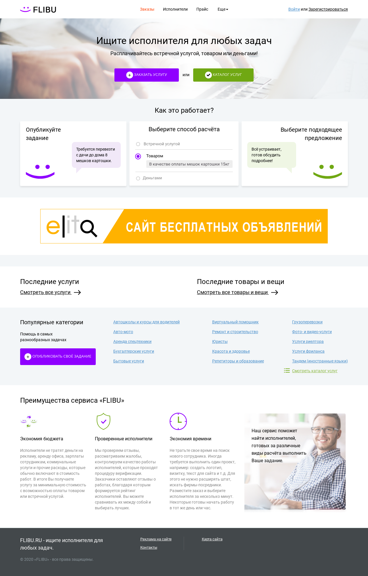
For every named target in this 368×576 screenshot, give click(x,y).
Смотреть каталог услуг (315, 370)
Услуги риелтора (308, 341)
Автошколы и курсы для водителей (146, 322)
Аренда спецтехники (132, 341)
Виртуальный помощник (235, 322)
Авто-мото (123, 331)
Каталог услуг (223, 75)
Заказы (147, 9)
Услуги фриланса (308, 351)
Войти (294, 9)
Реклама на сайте (156, 539)
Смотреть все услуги (50, 292)
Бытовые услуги (128, 361)
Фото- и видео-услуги (312, 331)
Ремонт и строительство (235, 331)
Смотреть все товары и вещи (237, 292)
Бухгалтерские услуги (133, 351)
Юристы (220, 341)
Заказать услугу (146, 75)
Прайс (202, 9)
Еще (223, 9)
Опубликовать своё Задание (57, 356)
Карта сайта (212, 539)
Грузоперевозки (307, 322)
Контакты (148, 547)
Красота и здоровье (231, 351)
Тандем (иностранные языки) (320, 361)
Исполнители (175, 9)
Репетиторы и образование (238, 361)
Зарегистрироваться (328, 9)
